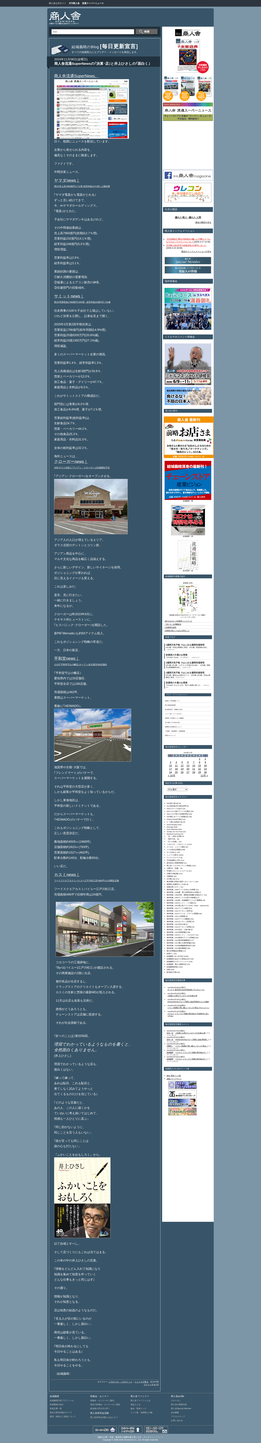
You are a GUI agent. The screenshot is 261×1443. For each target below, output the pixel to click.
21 (193, 768)
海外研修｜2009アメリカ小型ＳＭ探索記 (182, 897)
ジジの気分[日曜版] (174, 850)
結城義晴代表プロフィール (62, 1400)
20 (188, 768)
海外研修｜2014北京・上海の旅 (178, 929)
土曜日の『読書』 (173, 868)
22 (199, 768)
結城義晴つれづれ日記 (175, 956)
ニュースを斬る (141, 1382)
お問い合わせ (177, 1420)
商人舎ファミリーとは (140, 1400)
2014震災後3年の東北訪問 (176, 806)
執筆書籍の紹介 (57, 1404)
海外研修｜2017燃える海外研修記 (179, 943)
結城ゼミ (170, 953)
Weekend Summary (174, 834)
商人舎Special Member (181, 1408)
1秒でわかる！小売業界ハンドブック (178, 621)
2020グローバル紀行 (174, 809)
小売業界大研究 (170, 627)
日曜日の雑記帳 (172, 873)
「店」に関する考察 (174, 836)
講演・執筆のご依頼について (63, 1416)
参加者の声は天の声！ (100, 1408)
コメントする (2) (151, 1384)
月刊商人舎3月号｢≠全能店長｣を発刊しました (186, 245)
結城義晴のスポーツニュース (177, 961)
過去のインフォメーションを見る (196, 251)
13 (188, 765)
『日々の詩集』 (172, 842)
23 (205, 768)
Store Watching (172, 829)
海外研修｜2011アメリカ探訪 (178, 908)
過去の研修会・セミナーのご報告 (105, 1404)
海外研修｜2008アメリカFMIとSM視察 (181, 889)
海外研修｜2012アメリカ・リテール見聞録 (183, 913)
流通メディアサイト (174, 1079)
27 (188, 772)
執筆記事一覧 (56, 1408)
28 (193, 772)
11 (176, 765)
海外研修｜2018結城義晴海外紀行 (179, 945)
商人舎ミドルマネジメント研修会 (179, 865)
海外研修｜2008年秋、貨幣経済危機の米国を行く (185, 895)
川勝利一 (170, 1046)
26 (182, 772)
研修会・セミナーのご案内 (102, 1400)
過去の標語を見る (203, 222)
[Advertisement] (149, 17)
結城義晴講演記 (172, 967)
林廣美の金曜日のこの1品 (176, 884)
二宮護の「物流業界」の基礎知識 (175, 731)
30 (205, 772)
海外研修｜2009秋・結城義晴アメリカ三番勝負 (184, 900)
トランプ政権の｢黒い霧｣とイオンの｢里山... (191, 1046)
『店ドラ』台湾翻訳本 (173, 624)
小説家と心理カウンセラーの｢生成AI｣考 (182, 996)
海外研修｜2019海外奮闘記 (177, 948)
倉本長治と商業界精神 (175, 863)
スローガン (176, 1400)
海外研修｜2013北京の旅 (176, 924)
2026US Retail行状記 (174, 819)
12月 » (204, 775)
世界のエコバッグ (170, 735)
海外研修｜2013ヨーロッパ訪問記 (179, 921)
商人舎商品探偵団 (170, 705)
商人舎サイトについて (153, 1437)
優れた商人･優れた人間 (188, 217)
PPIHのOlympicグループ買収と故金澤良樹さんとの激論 (188, 1002)
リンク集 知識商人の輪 (141, 1412)
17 (170, 768)
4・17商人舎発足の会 (175, 822)
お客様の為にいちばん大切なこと (177, 630)
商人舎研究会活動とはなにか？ (104, 1417)
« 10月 (171, 775)
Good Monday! (172, 825)
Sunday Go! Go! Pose (174, 832)
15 (199, 765)
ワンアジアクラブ (173, 858)
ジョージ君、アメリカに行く (173, 714)
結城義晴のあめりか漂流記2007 (178, 959)
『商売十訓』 (172, 839)
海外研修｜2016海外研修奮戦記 (178, 940)
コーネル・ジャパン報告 (176, 847)
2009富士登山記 (173, 803)
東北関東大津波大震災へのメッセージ (181, 881)
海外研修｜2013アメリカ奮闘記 (178, 919)
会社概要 (175, 1412)
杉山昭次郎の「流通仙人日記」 (174, 709)
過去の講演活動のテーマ (61, 1412)
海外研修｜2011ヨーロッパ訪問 (178, 911)
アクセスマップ (178, 1416)
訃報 (168, 969)
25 (176, 772)
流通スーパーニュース (93, 3)
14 (193, 765)
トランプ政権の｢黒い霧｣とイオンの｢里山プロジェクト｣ (188, 1008)
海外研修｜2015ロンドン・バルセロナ (181, 935)
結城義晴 (170, 1052)
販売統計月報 (172, 972)
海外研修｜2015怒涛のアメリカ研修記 (181, 937)
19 (182, 768)
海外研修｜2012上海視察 (176, 916)
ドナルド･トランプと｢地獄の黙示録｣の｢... (191, 1052)
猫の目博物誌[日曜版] (174, 951)
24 (170, 772)
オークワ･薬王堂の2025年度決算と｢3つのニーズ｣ (185, 990)
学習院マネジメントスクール (177, 871)
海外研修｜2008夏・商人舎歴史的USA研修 (183, 892)
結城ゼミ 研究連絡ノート (172, 701)
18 (176, 768)
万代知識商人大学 (173, 860)
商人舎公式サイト (57, 3)
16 (205, 765)
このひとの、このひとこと (120, 1382)
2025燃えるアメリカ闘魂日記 (178, 817)
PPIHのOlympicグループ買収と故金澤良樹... (191, 1039)
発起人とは (135, 1404)
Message (170, 827)
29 (199, 772)
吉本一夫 (170, 1033)
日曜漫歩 (170, 876)
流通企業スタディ (173, 887)
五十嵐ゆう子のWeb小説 (172, 722)
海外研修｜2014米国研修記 (177, 932)
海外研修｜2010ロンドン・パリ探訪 (180, 903)
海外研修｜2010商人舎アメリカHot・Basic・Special (186, 905)
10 (170, 765)
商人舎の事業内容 (179, 1404)
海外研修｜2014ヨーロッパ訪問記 (179, 927)
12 (182, 765)
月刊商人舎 (74, 3)
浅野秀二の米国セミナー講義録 (174, 718)
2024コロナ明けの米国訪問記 (178, 814)
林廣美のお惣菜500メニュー (173, 727)
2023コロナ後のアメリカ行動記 (178, 811)
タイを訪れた (172, 852)
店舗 (117, 880)
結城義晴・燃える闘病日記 (177, 964)
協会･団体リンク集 (174, 1076)
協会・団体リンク (138, 1408)
